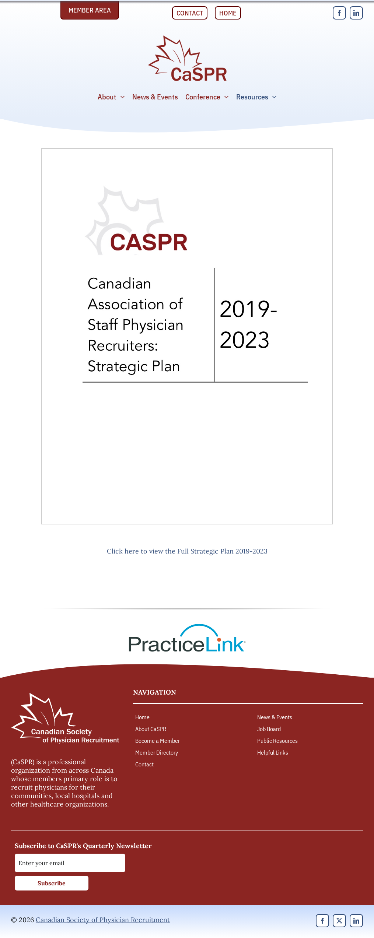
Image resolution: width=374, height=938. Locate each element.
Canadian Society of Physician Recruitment (103, 920)
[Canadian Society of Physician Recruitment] (187, 37)
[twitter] (339, 920)
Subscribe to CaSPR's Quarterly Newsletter (83, 846)
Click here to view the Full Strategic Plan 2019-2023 (187, 551)
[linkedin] (356, 13)
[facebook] (339, 13)
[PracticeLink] (187, 626)
